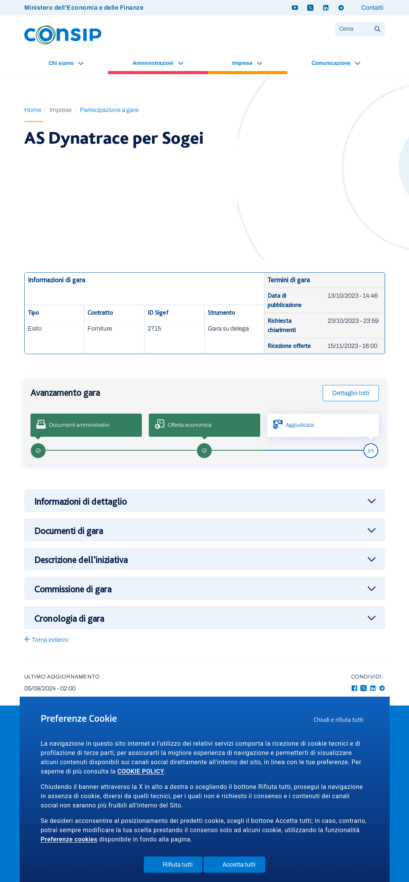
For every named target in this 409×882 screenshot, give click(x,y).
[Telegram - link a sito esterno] (341, 7)
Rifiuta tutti (177, 866)
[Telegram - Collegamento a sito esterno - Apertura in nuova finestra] (382, 688)
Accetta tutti (239, 866)
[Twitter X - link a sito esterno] (310, 7)
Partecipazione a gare (109, 110)
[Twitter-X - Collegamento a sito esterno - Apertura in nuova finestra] (363, 688)
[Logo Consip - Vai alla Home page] (62, 34)
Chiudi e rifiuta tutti (341, 720)
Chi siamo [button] (62, 63)
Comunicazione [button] (331, 63)
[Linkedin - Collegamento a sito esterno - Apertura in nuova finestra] (373, 688)
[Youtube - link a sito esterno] (295, 7)
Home (32, 110)
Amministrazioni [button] (154, 63)
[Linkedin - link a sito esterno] (325, 7)
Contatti (372, 7)
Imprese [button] (243, 63)
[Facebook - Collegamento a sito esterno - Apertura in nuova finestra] (354, 688)
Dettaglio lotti (350, 393)
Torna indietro (46, 639)
